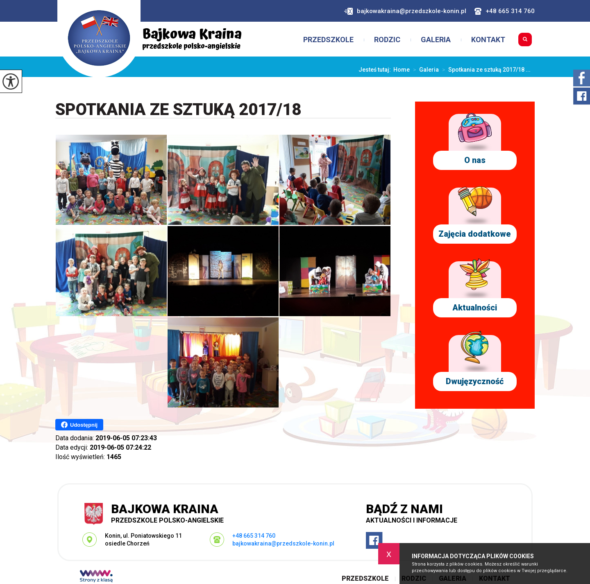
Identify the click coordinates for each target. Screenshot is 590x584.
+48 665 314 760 (504, 11)
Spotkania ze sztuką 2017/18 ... (485, 69)
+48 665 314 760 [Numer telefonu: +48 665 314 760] (253, 535)
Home (401, 69)
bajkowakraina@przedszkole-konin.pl (405, 11)
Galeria (436, 39)
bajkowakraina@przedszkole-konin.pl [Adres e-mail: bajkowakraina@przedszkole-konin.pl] (283, 543)
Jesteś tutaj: (376, 69)
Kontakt (488, 39)
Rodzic (387, 39)
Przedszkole (328, 39)
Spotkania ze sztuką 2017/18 (178, 110)
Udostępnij (79, 424)
